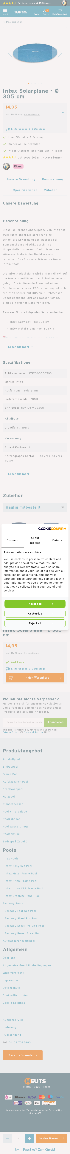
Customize (35, 613)
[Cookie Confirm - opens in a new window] (52, 528)
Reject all (35, 623)
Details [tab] (57, 540)
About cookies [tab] (35, 540)
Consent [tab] (12, 540)
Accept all (35, 603)
